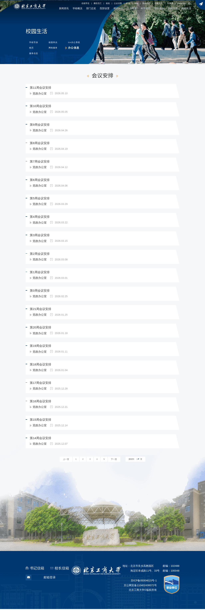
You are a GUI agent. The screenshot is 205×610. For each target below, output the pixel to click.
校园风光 (53, 41)
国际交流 (173, 8)
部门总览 (91, 8)
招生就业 (159, 8)
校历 (31, 47)
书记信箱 (37, 569)
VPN (136, 3)
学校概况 (77, 8)
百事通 (170, 3)
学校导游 (33, 41)
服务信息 (33, 53)
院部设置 (105, 8)
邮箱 (128, 3)
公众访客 (118, 3)
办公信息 (74, 47)
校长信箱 (62, 569)
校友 (108, 3)
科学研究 (145, 8)
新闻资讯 (64, 8)
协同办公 (146, 3)
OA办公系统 (75, 41)
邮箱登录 (41, 578)
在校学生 (85, 3)
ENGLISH (181, 3)
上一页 (66, 461)
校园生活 (186, 8)
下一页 (113, 461)
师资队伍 (118, 8)
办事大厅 (158, 3)
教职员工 (98, 3)
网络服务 (53, 47)
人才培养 (132, 8)
